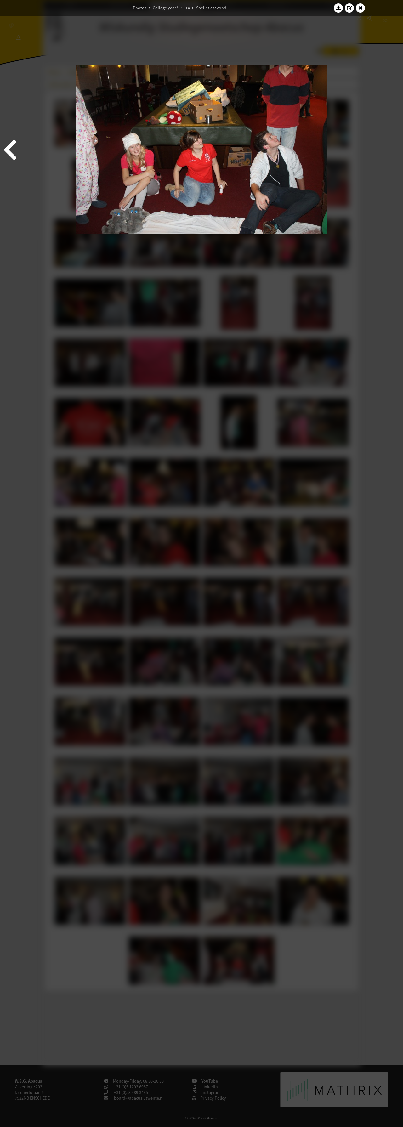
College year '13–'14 (171, 8)
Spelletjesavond (211, 8)
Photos (139, 8)
